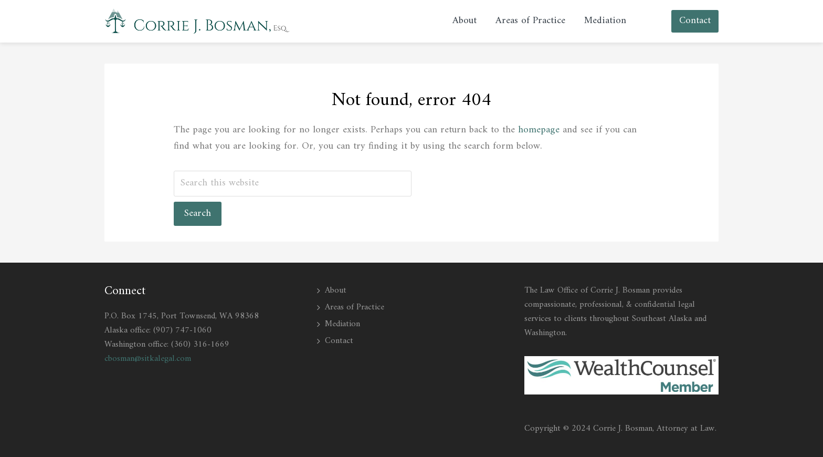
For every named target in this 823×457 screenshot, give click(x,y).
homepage (539, 130)
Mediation (342, 324)
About (335, 290)
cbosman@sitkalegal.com (147, 359)
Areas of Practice (354, 307)
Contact (339, 341)
